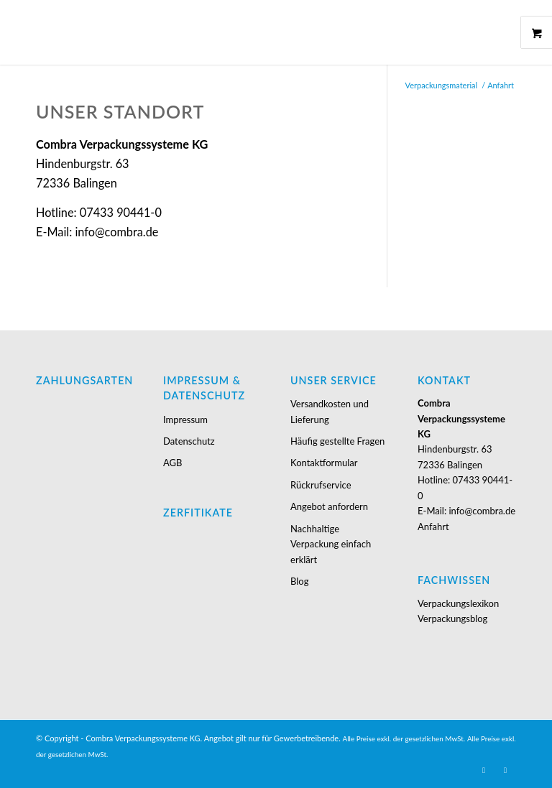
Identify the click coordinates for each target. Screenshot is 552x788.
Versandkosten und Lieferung (329, 411)
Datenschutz (189, 441)
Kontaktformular (323, 462)
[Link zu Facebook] (505, 770)
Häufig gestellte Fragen (337, 441)
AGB (172, 462)
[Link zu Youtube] (483, 770)
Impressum (185, 419)
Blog (299, 581)
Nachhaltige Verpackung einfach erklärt (330, 544)
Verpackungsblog (452, 618)
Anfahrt (433, 526)
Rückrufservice (320, 485)
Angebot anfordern (329, 506)
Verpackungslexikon (458, 603)
